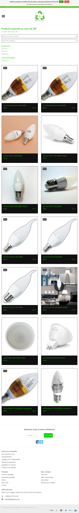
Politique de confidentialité (11, 459)
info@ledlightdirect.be (12, 499)
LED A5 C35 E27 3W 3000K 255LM (15, 206)
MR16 (6, 54)
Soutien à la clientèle (9, 468)
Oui (61, 2)
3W (17, 32)
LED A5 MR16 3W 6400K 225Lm (54, 358)
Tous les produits (8, 475)
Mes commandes (47, 477)
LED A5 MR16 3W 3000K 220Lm (14, 358)
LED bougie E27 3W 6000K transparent (57, 408)
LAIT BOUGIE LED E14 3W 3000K (14, 105)
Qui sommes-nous (8, 454)
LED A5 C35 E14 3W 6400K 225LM (55, 156)
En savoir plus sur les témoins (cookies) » (40, 4)
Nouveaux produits (8, 477)
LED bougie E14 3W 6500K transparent (17, 408)
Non (67, 2)
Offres (4, 480)
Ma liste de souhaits (48, 483)
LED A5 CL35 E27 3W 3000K (13, 307)
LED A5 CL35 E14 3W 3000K (13, 257)
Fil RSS (4, 485)
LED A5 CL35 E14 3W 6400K (52, 257)
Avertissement (7, 457)
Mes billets (45, 480)
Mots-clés (11, 32)
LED (5, 60)
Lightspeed (33, 507)
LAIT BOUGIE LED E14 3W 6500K (54, 105)
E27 (5, 51)
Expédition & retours (9, 465)
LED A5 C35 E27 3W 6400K (52, 206)
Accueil (4, 32)
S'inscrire (44, 475)
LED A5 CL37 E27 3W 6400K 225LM (55, 307)
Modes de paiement (9, 462)
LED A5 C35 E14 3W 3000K (12, 156)
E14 (5, 49)
